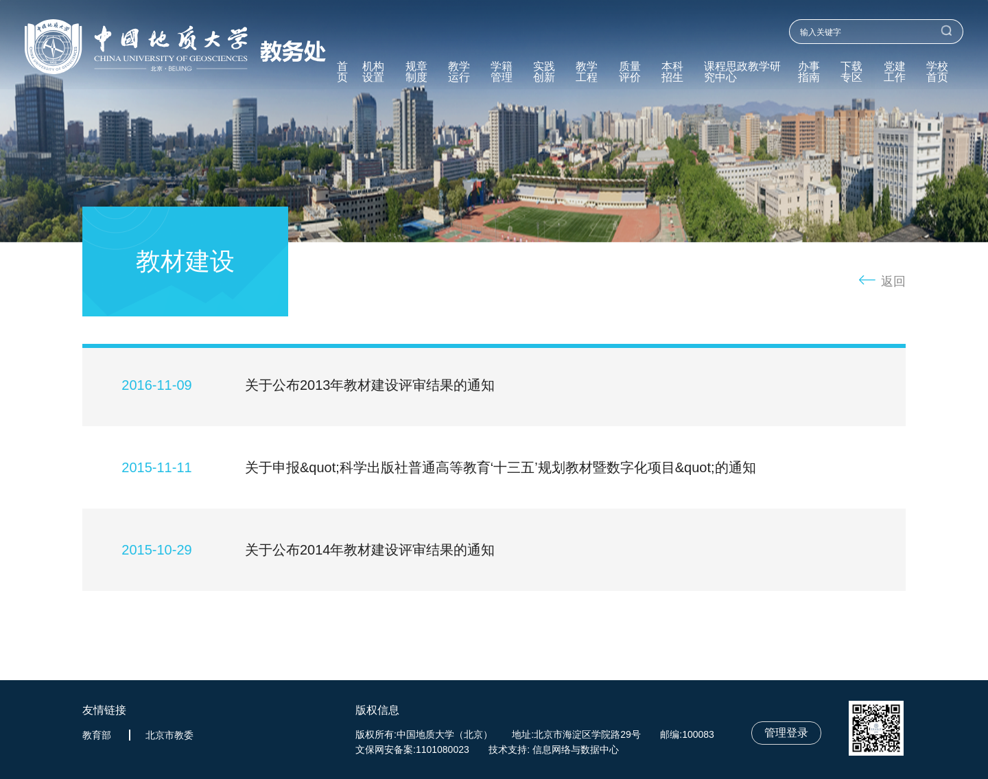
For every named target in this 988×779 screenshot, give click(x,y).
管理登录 (786, 733)
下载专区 (851, 72)
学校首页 (937, 72)
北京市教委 (169, 735)
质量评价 (630, 72)
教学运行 (459, 72)
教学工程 (587, 72)
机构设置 (373, 72)
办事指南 (809, 72)
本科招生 (672, 72)
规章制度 (416, 72)
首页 (342, 72)
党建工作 (895, 72)
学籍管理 (502, 72)
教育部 (96, 735)
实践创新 (544, 72)
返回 (893, 281)
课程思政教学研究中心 (742, 72)
